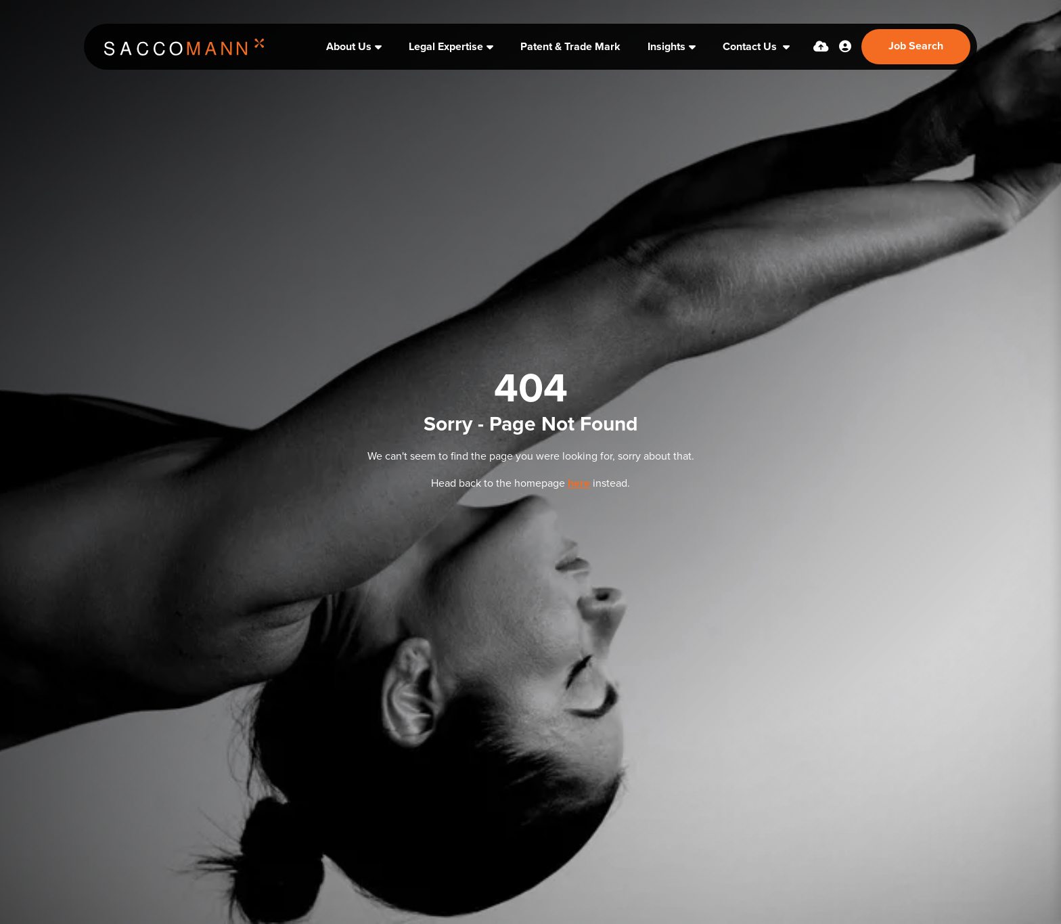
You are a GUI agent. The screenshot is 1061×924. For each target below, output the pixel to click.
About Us (348, 46)
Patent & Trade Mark (570, 46)
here (579, 483)
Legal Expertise (446, 46)
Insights (666, 46)
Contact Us (751, 46)
